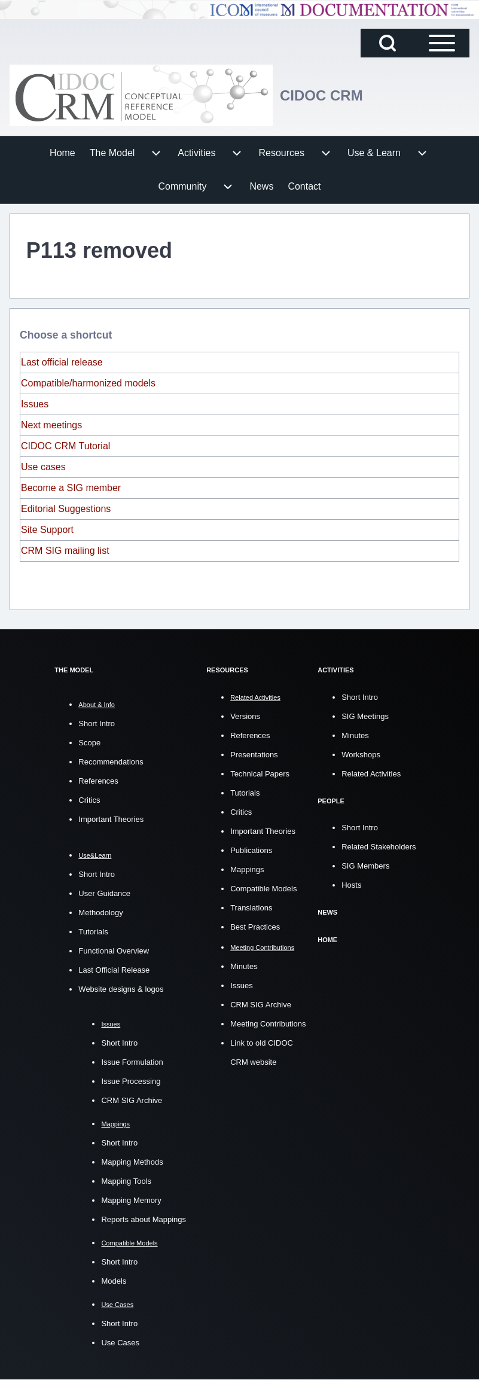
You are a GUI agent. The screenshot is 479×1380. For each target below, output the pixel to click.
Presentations (254, 754)
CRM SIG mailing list (65, 551)
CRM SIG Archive (131, 1100)
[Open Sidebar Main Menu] (441, 43)
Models (113, 1281)
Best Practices (255, 926)
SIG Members (365, 865)
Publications (251, 849)
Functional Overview (113, 950)
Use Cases (120, 1342)
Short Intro (96, 723)
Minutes (244, 965)
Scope (89, 742)
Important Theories (111, 819)
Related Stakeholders (378, 846)
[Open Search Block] (387, 43)
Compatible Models (263, 888)
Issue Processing (130, 1081)
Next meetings (51, 425)
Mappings (247, 868)
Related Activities (371, 773)
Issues (34, 404)
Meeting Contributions (268, 1023)
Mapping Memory (131, 1200)
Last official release (62, 362)
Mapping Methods (132, 1161)
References (98, 780)
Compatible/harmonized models (88, 383)
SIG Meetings (365, 715)
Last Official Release (114, 969)
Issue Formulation (132, 1062)
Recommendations (110, 761)
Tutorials (93, 931)
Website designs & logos (120, 989)
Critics (89, 800)
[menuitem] (62, 153)
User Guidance (104, 893)
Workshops (360, 754)
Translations (251, 907)
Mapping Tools (126, 1181)
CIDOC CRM (321, 95)
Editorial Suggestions (66, 509)
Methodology (100, 912)
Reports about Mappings (143, 1219)
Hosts (351, 884)
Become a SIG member (71, 488)
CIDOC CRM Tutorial (65, 446)
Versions (245, 715)
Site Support (47, 530)
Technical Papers (259, 773)
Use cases (43, 467)
